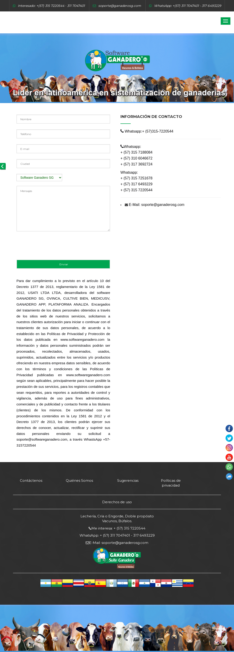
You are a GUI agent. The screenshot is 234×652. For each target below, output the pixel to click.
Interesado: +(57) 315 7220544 (41, 6)
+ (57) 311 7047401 (114, 535)
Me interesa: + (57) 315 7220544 (118, 528)
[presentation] (51, 247)
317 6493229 (143, 535)
